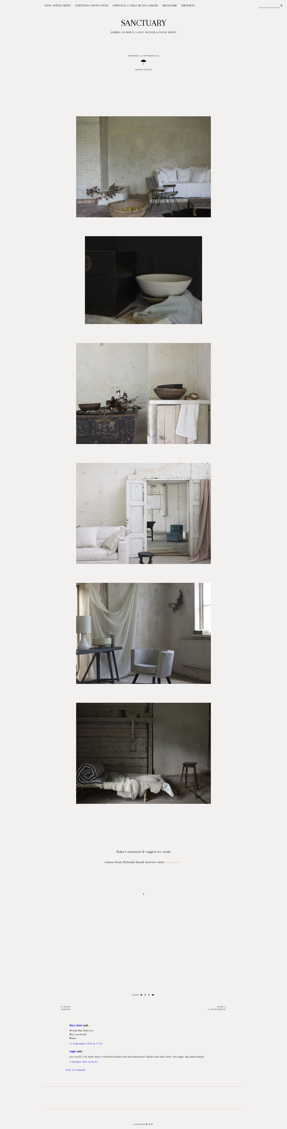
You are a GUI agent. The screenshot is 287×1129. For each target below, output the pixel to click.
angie (72, 1051)
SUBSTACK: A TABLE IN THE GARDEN (135, 5)
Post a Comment (75, 1069)
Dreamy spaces (143, 69)
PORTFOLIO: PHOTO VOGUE (91, 5)
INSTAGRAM (169, 5)
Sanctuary (143, 23)
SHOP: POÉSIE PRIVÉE (57, 5)
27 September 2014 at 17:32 (85, 1043)
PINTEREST (188, 5)
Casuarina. (174, 862)
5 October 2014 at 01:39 (83, 1061)
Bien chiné (75, 1025)
